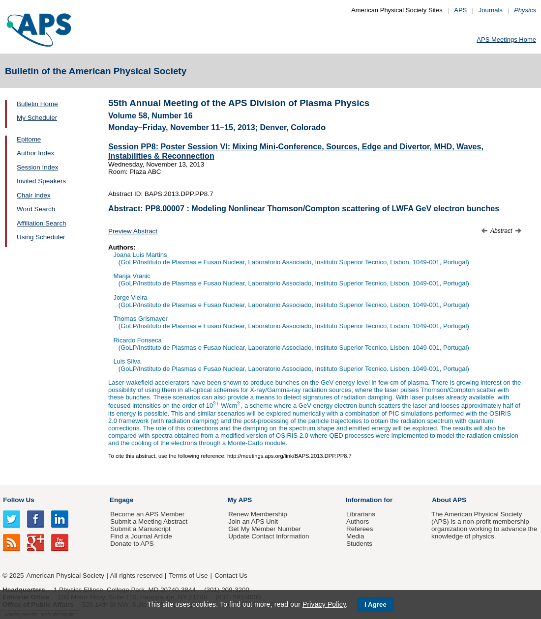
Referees (359, 529)
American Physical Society (65, 575)
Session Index (37, 167)
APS (460, 10)
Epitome (29, 139)
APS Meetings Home (506, 39)
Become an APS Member (147, 514)
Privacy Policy (324, 604)
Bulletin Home (37, 104)
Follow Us (18, 500)
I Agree (375, 604)
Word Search (36, 209)
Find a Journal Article (141, 536)
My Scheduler (37, 117)
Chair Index (34, 195)
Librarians (360, 514)
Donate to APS (131, 543)
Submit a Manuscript (140, 529)
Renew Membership (257, 514)
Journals (491, 10)
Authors (357, 521)
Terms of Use (188, 575)
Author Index (35, 153)
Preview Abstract (132, 231)
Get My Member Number (264, 529)
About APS (449, 500)
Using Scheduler (41, 237)
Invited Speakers (41, 181)
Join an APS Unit (253, 521)
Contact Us (230, 575)
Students (359, 543)
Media (355, 536)
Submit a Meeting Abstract (148, 521)
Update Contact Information (268, 536)
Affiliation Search (41, 223)
